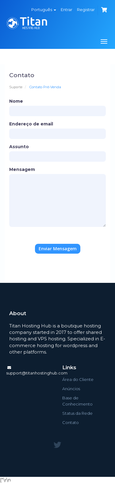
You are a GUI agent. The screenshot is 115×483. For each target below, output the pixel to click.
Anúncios (71, 388)
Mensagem (22, 169)
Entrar (66, 9)
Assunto (19, 146)
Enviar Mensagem (58, 248)
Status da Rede (77, 413)
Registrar (86, 9)
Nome (16, 101)
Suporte (15, 87)
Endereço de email (31, 124)
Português (43, 9)
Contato (70, 422)
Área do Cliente (78, 379)
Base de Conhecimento (77, 400)
